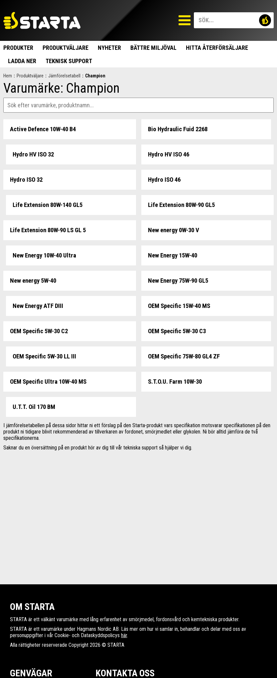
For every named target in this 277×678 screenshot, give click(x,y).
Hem (7, 75)
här (124, 635)
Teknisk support (69, 60)
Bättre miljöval (153, 47)
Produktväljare (65, 47)
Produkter (18, 47)
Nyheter (109, 47)
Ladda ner (22, 60)
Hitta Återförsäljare (217, 47)
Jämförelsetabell (64, 75)
